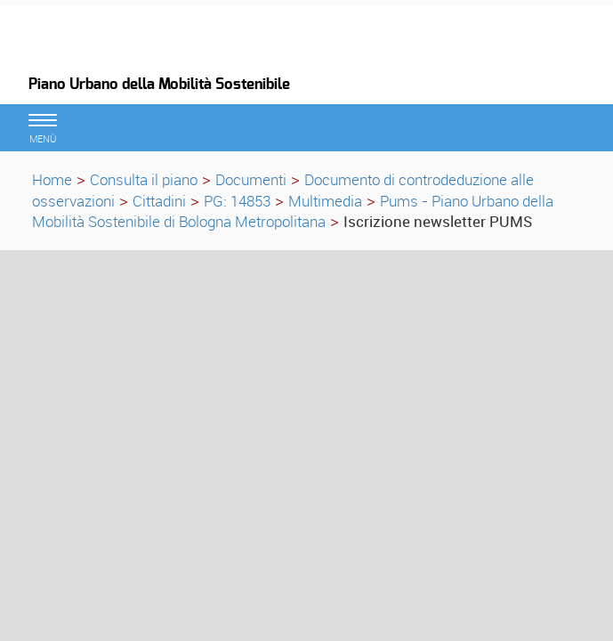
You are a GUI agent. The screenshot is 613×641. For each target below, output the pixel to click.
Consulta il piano (144, 179)
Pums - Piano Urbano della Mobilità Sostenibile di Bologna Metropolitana (292, 211)
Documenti (250, 179)
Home (52, 179)
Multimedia (325, 201)
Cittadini (159, 201)
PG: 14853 (237, 201)
